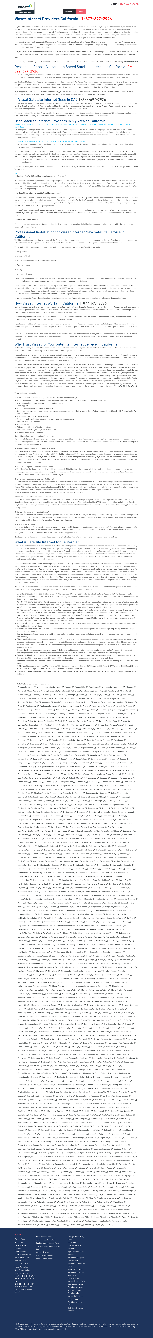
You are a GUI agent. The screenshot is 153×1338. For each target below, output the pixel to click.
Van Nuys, (81, 1194)
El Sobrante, (76, 838)
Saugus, (41, 1126)
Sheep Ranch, (96, 1134)
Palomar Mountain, (122, 1031)
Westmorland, (114, 1213)
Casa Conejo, (56, 774)
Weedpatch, (24, 1209)
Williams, (79, 1217)
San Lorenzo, (79, 1107)
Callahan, (122, 751)
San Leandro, (65, 1107)
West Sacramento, (50, 1213)
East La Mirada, (25, 827)
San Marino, (37, 1111)
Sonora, (93, 1145)
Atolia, (33, 713)
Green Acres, (24, 872)
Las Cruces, (24, 941)
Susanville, (112, 1164)
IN (27, 1276)
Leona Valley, (127, 941)
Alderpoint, (76, 691)
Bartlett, (81, 721)
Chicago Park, (66, 785)
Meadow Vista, (25, 975)
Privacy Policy (20, 1239)
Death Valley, (94, 808)
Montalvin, (83, 986)
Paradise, (116, 1035)
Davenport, (46, 808)
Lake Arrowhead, (107, 925)
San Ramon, (36, 1115)
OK (21, 1287)
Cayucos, (105, 778)
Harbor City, (125, 880)
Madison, (72, 960)
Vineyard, (83, 1198)
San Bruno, (23, 1100)
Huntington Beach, (37, 895)
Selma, (108, 1130)
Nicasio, (38, 1009)
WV (16, 1292)
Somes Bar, (71, 1145)
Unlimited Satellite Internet (46, 1240)
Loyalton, (71, 956)
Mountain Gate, (42, 997)
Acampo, (22, 687)
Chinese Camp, (99, 785)
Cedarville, (82, 782)
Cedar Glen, (129, 778)
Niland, (59, 1009)
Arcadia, (77, 706)
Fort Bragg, (86, 854)
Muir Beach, (55, 1001)
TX (115, 386)
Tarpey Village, (108, 1168)
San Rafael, (23, 1115)
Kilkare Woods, (83, 907)
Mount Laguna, (100, 994)
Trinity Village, (35, 1183)
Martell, (88, 967)
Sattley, (32, 1126)
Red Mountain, (49, 1077)
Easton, (36, 835)
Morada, (50, 990)
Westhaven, (66, 1213)
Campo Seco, (24, 763)
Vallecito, (35, 1190)
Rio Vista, (127, 1081)
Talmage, (83, 1168)
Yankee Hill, (91, 1221)
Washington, (50, 1206)
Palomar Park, (25, 1035)
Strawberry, (37, 1160)
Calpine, (45, 755)
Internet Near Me (42, 1252)
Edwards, (97, 835)
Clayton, (100, 789)
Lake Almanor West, (88, 925)
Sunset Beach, (98, 1164)
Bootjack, (104, 736)
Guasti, (60, 876)
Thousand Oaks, (49, 1175)
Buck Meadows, (78, 744)
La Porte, (46, 918)
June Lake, (32, 907)
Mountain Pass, (91, 997)
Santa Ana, (95, 1115)
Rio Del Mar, (104, 1081)
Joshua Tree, (127, 903)
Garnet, (98, 861)
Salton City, (103, 1092)
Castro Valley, (48, 778)
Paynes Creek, (100, 1043)
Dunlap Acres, (99, 819)
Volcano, (22, 1202)
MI (24, 1279)
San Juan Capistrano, (27, 1107)
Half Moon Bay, (25, 880)
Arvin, (94, 710)
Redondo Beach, (76, 1077)
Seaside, (71, 1130)
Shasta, (57, 1134)
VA (121, 386)
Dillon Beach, (56, 816)
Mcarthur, (66, 971)
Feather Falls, (36, 850)
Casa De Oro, (70, 774)
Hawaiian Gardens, (99, 884)
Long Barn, (116, 948)
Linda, (64, 944)
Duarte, (50, 819)
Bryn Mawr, (64, 744)
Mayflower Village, (26, 971)
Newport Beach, (130, 1005)
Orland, (88, 1024)
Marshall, (78, 967)
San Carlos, (36, 1100)
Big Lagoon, (118, 729)
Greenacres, (71, 872)
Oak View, (45, 1016)
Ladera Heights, (35, 922)
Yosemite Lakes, (119, 1221)
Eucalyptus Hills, (100, 842)
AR (18, 1273)
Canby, (51, 763)
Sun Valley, (48, 1164)
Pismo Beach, (79, 1050)
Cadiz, (76, 748)
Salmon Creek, (89, 1092)
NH (24, 1284)
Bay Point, (114, 721)
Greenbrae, (84, 872)
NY (16, 1287)
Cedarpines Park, (68, 782)
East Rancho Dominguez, (59, 831)
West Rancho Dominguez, (29, 1213)
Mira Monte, (36, 982)
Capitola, (63, 766)
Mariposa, (52, 967)
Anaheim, (23, 702)
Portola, (45, 1062)
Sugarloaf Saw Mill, (106, 1160)
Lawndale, (81, 941)
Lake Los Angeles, (97, 929)
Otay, (121, 1024)
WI (31, 1289)
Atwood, (52, 713)
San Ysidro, (62, 1115)
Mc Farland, (54, 971)
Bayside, (125, 721)
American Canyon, (110, 698)
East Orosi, (86, 827)
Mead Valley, (103, 971)
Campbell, (113, 759)
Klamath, (46, 910)
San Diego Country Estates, (82, 1100)
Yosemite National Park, (28, 1225)
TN (16, 1289)
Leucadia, (23, 944)
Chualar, (22, 789)
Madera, (46, 960)
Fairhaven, (43, 846)
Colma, (124, 793)
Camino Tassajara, (51, 759)
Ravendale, (23, 1077)
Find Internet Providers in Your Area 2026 (76, 1263)
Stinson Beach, (119, 1156)
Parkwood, (84, 1039)
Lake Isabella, (81, 929)
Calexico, (131, 748)
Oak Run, (34, 1016)
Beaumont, (91, 725)
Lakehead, (95, 933)
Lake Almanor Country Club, (42, 925)
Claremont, (68, 789)
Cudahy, (50, 804)
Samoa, (22, 1096)
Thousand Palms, (66, 1175)
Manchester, (24, 963)
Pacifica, (65, 1028)
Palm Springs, (45, 1031)
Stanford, (62, 1156)
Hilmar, (65, 891)
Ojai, (43, 1020)
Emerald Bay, (120, 838)
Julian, (22, 907)
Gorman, (117, 865)
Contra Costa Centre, (59, 797)
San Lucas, (92, 1107)
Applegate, (45, 706)
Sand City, (74, 1115)
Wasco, (38, 1206)
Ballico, (32, 721)
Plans (81, 11)
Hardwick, (23, 884)
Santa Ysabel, (95, 1122)
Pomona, (73, 1058)
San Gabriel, (39, 1103)
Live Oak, (129, 944)
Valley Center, (72, 1190)
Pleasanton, (92, 1054)
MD (19, 1279)
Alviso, (74, 698)
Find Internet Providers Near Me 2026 (75, 1302)
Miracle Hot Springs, (52, 982)
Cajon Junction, (88, 748)
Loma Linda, (69, 948)
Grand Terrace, (40, 869)
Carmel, (124, 766)
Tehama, (67, 1172)
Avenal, (122, 713)
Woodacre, (37, 1221)
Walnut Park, (119, 1202)
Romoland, (23, 1088)
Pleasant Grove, (63, 1054)
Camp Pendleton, (99, 759)
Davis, (57, 808)
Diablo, (116, 812)
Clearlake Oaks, (25, 793)
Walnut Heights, (104, 1202)
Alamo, (22, 691)
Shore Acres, (24, 1137)
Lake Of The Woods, (45, 933)
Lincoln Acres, (36, 944)
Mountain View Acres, (27, 1001)
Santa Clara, (24, 1119)
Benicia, (129, 725)
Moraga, (60, 990)
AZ (16, 389)
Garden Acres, (124, 857)
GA (129, 386)
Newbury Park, (79, 1005)
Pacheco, (23, 1028)
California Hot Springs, (54, 751)
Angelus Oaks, (76, 702)
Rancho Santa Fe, (63, 1073)
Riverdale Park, (49, 1084)
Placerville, (105, 1050)
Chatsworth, (24, 785)
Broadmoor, (120, 740)
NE (21, 1284)
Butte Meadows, (52, 748)
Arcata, (87, 706)
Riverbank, (23, 1084)
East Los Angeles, (42, 827)
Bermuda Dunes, (37, 729)
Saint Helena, (55, 1092)
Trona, (47, 1183)
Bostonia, (126, 736)
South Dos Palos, (106, 1145)
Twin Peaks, (37, 1187)
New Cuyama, (53, 1005)
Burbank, (132, 744)
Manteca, (64, 963)
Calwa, (55, 755)
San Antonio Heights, (65, 1096)
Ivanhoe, (101, 899)
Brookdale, (23, 744)
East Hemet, (97, 823)
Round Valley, (120, 1088)
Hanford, (81, 880)
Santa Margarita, (82, 1119)
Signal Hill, (106, 1137)
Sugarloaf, (67, 1160)
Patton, (48, 1043)
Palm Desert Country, (27, 1031)
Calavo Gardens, (117, 748)
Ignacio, (88, 895)
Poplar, (121, 1058)
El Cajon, (107, 835)
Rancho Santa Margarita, (83, 1073)
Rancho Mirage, (80, 1069)
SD (31, 1287)
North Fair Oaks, (119, 1009)
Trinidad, (22, 1183)
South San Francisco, (103, 1149)
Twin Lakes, (24, 1187)
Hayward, (23, 888)
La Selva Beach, (107, 918)
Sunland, (59, 1164)
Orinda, (79, 1024)
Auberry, (63, 713)
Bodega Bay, (46, 736)
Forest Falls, (24, 854)
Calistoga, (110, 751)
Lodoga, (48, 948)
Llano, (39, 948)
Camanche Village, (68, 755)
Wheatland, (128, 1213)
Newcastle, (93, 1005)
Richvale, (79, 1081)
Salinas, (77, 1092)
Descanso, (82, 812)
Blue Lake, (129, 732)
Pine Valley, (54, 1050)
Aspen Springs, (117, 710)
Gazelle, (129, 861)
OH (18, 1287)
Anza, (21, 706)
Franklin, (125, 854)
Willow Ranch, (92, 1217)
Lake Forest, (52, 929)
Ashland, (104, 710)
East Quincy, (41, 831)
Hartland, (46, 884)
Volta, (32, 1202)
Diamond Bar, (24, 816)
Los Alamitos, (24, 952)
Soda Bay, (108, 1141)
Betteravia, (66, 729)
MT (16, 1281)
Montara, (106, 986)
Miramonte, (69, 982)
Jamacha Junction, (47, 903)
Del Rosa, (38, 812)
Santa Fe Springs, (66, 1119)
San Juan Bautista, (122, 1103)
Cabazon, (67, 748)
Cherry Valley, (38, 785)
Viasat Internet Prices (23, 1254)
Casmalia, (99, 774)
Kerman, (54, 907)
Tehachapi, (56, 1172)
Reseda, (59, 1081)
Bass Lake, (92, 721)
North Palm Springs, (44, 1013)
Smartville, (82, 1141)
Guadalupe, (39, 876)
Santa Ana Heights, (111, 1115)
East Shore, (116, 831)
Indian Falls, (127, 895)
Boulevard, (23, 740)
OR (23, 1287)
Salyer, (132, 1092)
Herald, (69, 888)
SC (29, 1287)
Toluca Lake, (92, 1175)
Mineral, (125, 978)
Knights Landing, (87, 910)
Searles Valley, (58, 1130)
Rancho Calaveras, (26, 1069)
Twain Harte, (108, 1183)
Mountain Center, (26, 997)
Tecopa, (45, 1172)
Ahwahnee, (119, 687)
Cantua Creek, (85, 763)
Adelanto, (42, 687)
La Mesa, (121, 914)
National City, (110, 1001)
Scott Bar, (98, 1126)
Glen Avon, (33, 865)
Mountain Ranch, (108, 997)
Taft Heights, (24, 1168)
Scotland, (87, 1126)
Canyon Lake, (127, 763)
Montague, (71, 986)
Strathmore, (24, 1160)
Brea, (98, 740)
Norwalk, (76, 1013)
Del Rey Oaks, (25, 812)
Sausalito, (52, 1126)
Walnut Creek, (74, 1202)
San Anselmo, (48, 1096)
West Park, (106, 1209)
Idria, (79, 895)
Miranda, (80, 982)
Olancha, (52, 1020)
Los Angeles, (79, 952)
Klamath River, (59, 910)
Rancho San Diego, (45, 1073)
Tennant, (90, 1172)
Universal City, (60, 1187)
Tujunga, (57, 1183)
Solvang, (59, 1145)
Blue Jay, (118, 732)
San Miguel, (75, 1111)
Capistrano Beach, (48, 766)
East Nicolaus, (58, 827)
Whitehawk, (37, 1217)
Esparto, (78, 842)
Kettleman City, (67, 907)
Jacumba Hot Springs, (27, 903)
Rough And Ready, (87, 1088)
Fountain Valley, (111, 854)
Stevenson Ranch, (86, 1156)
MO (30, 1279)
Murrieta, (67, 1001)
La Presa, (57, 918)
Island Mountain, (87, 899)
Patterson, (37, 1043)
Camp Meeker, (68, 759)
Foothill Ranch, (130, 850)
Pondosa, (97, 1058)
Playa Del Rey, (48, 1054)
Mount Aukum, (54, 994)
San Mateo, (62, 1111)
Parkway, (73, 1039)
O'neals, (107, 1013)
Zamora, (89, 1225)
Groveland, (122, 872)
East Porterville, (25, 831)
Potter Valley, (85, 1062)
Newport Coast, (25, 1009)
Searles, (45, 1130)
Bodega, (34, 736)
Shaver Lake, (82, 1134)
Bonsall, (93, 736)
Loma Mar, (82, 948)
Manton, (74, 963)
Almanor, (37, 694)
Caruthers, (43, 774)
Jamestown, (63, 903)
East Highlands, (111, 823)
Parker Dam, (37, 1039)
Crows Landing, (37, 804)
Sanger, (85, 1115)
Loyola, (81, 956)
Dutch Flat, (37, 823)
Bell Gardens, (105, 725)
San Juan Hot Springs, (47, 1107)
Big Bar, (77, 729)
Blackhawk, (60, 732)
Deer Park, (107, 808)
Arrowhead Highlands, (45, 710)
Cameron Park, (25, 759)
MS (33, 1279)
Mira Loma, (23, 982)
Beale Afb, (34, 725)
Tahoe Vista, (50, 1168)
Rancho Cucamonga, (62, 1069)
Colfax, (115, 793)
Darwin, (35, 808)
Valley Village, (42, 1194)
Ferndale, (49, 850)
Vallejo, (45, 1190)
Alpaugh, (73, 694)
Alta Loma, (116, 694)
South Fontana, (123, 1145)
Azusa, (53, 717)
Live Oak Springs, (26, 948)
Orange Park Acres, (51, 1024)
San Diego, (63, 1100)
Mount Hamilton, (84, 994)
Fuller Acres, (72, 857)
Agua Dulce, (95, 687)
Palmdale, (58, 1031)
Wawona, (111, 1206)
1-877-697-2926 (128, 4)
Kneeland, (72, 910)
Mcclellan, (78, 971)
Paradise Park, (129, 1035)
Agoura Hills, (81, 687)
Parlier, (95, 1039)
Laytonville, (102, 941)
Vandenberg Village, (97, 1194)
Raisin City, (95, 1066)
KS (29, 1276)
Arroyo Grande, (63, 710)
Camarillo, (83, 755)
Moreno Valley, (73, 990)
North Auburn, (87, 1009)
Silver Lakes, (119, 1137)
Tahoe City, (37, 1168)
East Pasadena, (115, 827)
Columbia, (33, 797)
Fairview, (67, 846)
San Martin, (50, 1111)
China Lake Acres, (82, 785)
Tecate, (35, 1172)
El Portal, (64, 838)
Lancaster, (103, 937)
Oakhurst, (67, 1016)
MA (16, 1279)
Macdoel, (130, 956)
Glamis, (22, 865)
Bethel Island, (52, 729)
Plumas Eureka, (107, 1054)
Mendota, (75, 975)
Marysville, (111, 967)
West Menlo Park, (92, 1209)
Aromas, (130, 706)
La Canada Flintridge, (27, 914)
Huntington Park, (55, 895)
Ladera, (22, 922)
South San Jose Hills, (27, 1153)
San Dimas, (101, 1100)
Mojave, (22, 986)
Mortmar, (128, 990)
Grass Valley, (108, 869)
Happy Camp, (93, 880)
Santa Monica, (111, 1119)
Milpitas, (115, 978)
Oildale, (35, 1020)
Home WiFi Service (75, 1269)
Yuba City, (54, 1225)
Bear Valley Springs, (75, 725)
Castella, (22, 778)
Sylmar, (123, 1164)
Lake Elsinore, (38, 929)
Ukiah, (48, 1187)
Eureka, (113, 842)
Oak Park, (23, 1016)
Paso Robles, (24, 1043)
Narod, (98, 1001)
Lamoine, (71, 937)
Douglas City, (24, 819)
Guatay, (69, 876)
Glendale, (45, 865)
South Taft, (43, 1153)
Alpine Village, (95, 694)
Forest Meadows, (40, 854)
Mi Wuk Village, (54, 978)
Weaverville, (123, 1206)
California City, (36, 751)
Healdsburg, (35, 888)
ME (22, 1279)
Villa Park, (64, 1198)
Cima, (44, 789)
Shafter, (36, 1134)
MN (27, 1279)
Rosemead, (72, 1088)
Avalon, (112, 713)
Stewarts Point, (103, 1156)
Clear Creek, (112, 789)
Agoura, (69, 687)
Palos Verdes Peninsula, (64, 1035)
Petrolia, (75, 1047)
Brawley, (81, 740)
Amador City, (85, 698)
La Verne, (121, 918)
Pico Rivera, (112, 1047)
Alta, (107, 694)
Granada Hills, (25, 869)
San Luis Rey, (122, 1107)
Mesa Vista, (23, 978)
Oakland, (78, 1016)
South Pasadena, (85, 1149)
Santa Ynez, (82, 1122)
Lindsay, (73, 944)
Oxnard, (129, 1024)
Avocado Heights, (39, 717)
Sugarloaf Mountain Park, (85, 1160)
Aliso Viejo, (101, 691)
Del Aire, (119, 808)
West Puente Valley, (122, 1209)
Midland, (67, 978)
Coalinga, (80, 793)
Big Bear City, (88, 729)
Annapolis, (109, 702)
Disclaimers (19, 1242)
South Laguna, (38, 1149)
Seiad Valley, (97, 1130)
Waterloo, (75, 1206)
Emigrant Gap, (44, 842)
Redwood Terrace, (122, 1077)
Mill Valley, (92, 978)
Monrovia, (46, 986)
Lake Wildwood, (81, 933)
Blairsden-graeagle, (88, 732)
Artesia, (76, 710)
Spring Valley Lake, (89, 1153)
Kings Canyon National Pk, (117, 907)
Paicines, (87, 1028)
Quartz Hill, (36, 1066)
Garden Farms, (25, 861)
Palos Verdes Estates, (42, 1035)
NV (32, 1284)
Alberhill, (55, 691)
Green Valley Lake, (55, 872)
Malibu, (102, 960)
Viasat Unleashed (21, 1267)
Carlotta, (102, 766)
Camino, (37, 759)
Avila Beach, (24, 717)
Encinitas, (57, 842)
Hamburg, (38, 880)
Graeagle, (128, 865)
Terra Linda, (115, 1172)
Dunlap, (86, 819)
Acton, (32, 687)
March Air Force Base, (90, 963)
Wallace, (51, 1202)
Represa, (39, 1081)
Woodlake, (50, 1221)
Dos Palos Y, (121, 816)
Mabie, (120, 956)
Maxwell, (132, 967)
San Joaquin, (95, 1103)
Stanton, (72, 1156)
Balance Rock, (107, 717)
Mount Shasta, (115, 994)
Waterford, (63, 1206)
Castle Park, (35, 778)
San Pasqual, (100, 1111)
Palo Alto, (70, 1031)
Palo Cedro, (94, 1031)
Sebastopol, (83, 1130)
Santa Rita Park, (25, 1122)
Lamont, (82, 937)
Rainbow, (74, 1066)
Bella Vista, (118, 725)
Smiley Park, (95, 1141)
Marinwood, (40, 967)
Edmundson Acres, (73, 835)
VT (26, 1289)
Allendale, (125, 691)
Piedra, (123, 1047)
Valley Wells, (56, 1194)
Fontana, (101, 850)
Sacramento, (42, 1092)
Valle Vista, (23, 1190)
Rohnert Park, (94, 1084)
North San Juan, (62, 1013)
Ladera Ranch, (51, 922)
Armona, (110, 706)
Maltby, (112, 960)
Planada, (128, 1050)
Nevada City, (24, 1005)
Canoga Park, (62, 763)
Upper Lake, (84, 1187)
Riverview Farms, (66, 1084)
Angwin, (98, 702)
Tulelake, (77, 1183)
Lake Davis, (24, 929)
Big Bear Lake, (104, 729)
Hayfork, (126, 884)
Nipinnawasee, (72, 1009)
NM (29, 1284)
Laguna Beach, (78, 922)
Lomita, (105, 948)
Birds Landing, (33, 732)
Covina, (86, 801)
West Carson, (62, 1209)
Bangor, (42, 721)
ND (18, 1284)
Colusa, (44, 797)
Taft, (132, 1164)
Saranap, (117, 1122)
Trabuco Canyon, (60, 1179)
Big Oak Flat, (131, 729)
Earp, (71, 823)
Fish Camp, (89, 850)
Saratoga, (129, 1122)
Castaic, (129, 774)
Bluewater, (23, 736)
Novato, (86, 1013)
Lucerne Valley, (107, 956)
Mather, (122, 967)
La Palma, (35, 918)
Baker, (82, 717)
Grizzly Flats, (108, 872)
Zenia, (109, 1225)
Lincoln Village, (51, 944)
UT (21, 1289)
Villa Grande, (51, 1198)
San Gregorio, (68, 1103)
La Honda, (100, 914)
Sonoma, (83, 1145)
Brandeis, (57, 740)
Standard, (40, 1156)
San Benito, (109, 1096)
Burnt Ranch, (37, 748)
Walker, (41, 1202)
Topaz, (22, 1179)
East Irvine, (126, 823)
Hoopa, (127, 891)
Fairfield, (32, 846)
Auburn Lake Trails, (88, 713)
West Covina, (76, 1209)
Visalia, (101, 1198)
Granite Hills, (81, 869)
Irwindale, (61, 899)
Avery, (131, 713)
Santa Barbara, (128, 1115)
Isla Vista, (73, 899)
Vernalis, (122, 1194)
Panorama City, (83, 1035)
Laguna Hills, (92, 922)
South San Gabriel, (122, 1149)
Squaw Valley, (106, 1153)
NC (16, 1284)
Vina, (74, 1198)
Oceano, (130, 1016)
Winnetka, (116, 1217)
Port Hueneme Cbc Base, (29, 1062)
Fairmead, (55, 846)
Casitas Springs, (85, 774)
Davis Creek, (68, 808)
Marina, (128, 963)
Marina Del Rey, (25, 967)
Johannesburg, (98, 903)
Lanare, (92, 937)
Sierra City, (52, 1137)
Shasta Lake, (68, 1134)
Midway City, (79, 978)
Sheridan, (109, 1134)
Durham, (123, 819)
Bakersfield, (93, 717)
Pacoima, (76, 1028)
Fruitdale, (60, 857)
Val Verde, (108, 1187)
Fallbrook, (94, 846)
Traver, (114, 1179)
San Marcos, (24, 1111)
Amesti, (124, 698)
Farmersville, (107, 846)
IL (126, 386)
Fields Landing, (63, 850)
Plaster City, (24, 1054)
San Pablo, (87, 1111)
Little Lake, (103, 944)
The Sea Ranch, (129, 1172)
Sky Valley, (48, 1141)
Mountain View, (124, 997)
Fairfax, (22, 846)
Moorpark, (39, 990)
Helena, (47, 888)
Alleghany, (113, 691)
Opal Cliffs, (125, 1020)
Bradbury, (35, 740)
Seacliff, (22, 1130)
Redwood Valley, (26, 1081)
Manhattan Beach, (39, 963)
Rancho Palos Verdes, (115, 1069)
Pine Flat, (23, 1050)
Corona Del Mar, (98, 797)
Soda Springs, (121, 1141)
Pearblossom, (115, 1043)
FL (124, 386)
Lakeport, (124, 933)
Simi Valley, (24, 1141)
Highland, (42, 891)
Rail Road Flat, (62, 1066)
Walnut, (61, 1202)
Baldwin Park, (121, 717)
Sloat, (58, 1141)
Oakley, (88, 1016)
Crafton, (112, 801)
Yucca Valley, (77, 1225)
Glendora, (57, 865)
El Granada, (39, 838)
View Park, (38, 1198)
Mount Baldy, (68, 994)
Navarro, (122, 1001)
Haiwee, (120, 876)
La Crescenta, (45, 914)
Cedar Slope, (52, 782)
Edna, (87, 835)
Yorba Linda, (104, 1221)
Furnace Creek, (87, 857)
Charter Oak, (130, 782)
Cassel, (119, 774)
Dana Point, (94, 804)
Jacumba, (133, 899)
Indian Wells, (24, 899)
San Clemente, (50, 1100)
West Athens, (47, 1209)
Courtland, (75, 801)
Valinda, (129, 1187)
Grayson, (131, 869)
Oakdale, (56, 1016)
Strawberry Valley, (52, 1160)
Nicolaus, (49, 1009)
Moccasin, (108, 982)
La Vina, (131, 918)
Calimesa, (87, 751)
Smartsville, (70, 1141)
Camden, (121, 755)
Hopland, (23, 895)
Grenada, (96, 872)
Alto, (43, 698)
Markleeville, (65, 967)
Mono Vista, (34, 986)
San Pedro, (113, 1111)
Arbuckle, (66, 706)
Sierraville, (93, 1137)
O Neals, (96, 1013)
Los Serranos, (24, 956)
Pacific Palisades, (52, 1028)
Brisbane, (108, 740)
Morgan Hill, (87, 990)
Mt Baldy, (43, 1001)
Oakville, (98, 1016)
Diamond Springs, (40, 816)
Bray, (90, 740)
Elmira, (99, 838)
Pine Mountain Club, (38, 1050)
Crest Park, (23, 804)
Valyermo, (69, 1194)
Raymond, (36, 1077)
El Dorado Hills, (25, 838)
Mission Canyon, (94, 982)
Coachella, (68, 793)
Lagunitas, (23, 925)
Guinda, (79, 876)
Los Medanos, (118, 952)
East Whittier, (24, 835)
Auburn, (73, 713)
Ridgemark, (91, 1081)
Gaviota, (118, 861)
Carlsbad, (114, 766)
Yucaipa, (65, 1225)
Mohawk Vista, (122, 982)
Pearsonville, (129, 1043)
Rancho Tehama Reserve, (106, 1073)
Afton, (60, 687)
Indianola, (37, 899)
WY (19, 1292)
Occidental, (119, 1016)
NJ (27, 1284)
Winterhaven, (24, 1221)
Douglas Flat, (38, 819)
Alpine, (83, 694)
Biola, (21, 732)
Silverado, (132, 1137)
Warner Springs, (25, 1206)
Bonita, (84, 736)
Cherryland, (52, 785)
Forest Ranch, (55, 854)
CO (135, 386)
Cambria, (95, 755)
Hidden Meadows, (122, 888)
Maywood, (41, 971)
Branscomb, (69, 740)
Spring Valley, (72, 1153)
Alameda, (131, 687)
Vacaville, (96, 1187)
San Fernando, (115, 1100)
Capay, (35, 766)
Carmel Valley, (25, 770)
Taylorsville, (24, 1172)
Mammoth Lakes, (125, 960)
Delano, (48, 812)
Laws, (91, 941)
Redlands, (62, 1077)
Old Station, (64, 1020)
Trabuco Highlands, (78, 1179)
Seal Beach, (34, 1130)
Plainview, (117, 1050)
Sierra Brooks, (39, 1137)
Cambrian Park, (108, 755)
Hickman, (108, 888)
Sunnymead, (71, 1164)
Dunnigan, (112, 819)
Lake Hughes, (66, 929)
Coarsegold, (92, 793)
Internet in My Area (75, 1296)
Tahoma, (61, 1168)
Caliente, (23, 751)
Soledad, (37, 1145)
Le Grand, (114, 941)
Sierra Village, (80, 1137)
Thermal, (23, 1175)
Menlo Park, (87, 975)
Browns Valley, (50, 744)
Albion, (66, 691)
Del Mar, (129, 808)
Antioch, (132, 702)
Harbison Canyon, (109, 880)
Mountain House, (59, 997)
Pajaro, (97, 1028)
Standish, (51, 1156)
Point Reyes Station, (58, 1058)
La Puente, (69, 918)
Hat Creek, (67, 884)
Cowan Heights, (99, 801)
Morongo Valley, (102, 990)
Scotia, (77, 1126)
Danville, (106, 804)
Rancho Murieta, (96, 1069)
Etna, (87, 842)
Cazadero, (116, 778)
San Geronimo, (53, 1103)
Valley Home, (99, 1190)
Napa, (89, 1001)
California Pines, (73, 751)
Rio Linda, (116, 1081)
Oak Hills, (129, 1013)
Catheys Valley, (91, 778)
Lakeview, (47, 937)
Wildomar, (67, 1217)
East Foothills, (83, 823)
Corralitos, (124, 797)
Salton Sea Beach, (118, 1092)
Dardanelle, (24, 808)
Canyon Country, (111, 763)
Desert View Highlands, (99, 812)
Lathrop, (61, 941)
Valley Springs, (129, 1190)
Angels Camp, (61, 702)
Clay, (92, 789)
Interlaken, (49, 899)
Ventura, (111, 1194)
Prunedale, (23, 1066)
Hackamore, (109, 876)
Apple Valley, (32, 706)
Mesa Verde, (126, 975)
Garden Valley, (55, 861)
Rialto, (69, 1081)
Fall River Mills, (80, 846)
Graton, (120, 869)
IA (20, 1276)
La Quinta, (81, 918)
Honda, (118, 891)
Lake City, (121, 925)
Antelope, (122, 702)
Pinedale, (67, 1050)
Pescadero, (52, 1047)
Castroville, (62, 778)
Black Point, (47, 732)
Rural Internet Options (76, 1257)
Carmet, (78, 770)
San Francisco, (130, 1100)
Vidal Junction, (25, 1198)
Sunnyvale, (84, 1164)
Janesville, (84, 903)
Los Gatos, (104, 952)
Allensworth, (24, 694)
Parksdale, (61, 1039)
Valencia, (119, 1187)
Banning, (52, 721)
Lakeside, (36, 937)
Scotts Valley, (111, 1126)
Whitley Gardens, (53, 1217)
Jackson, (122, 899)
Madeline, (35, 960)
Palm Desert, (127, 1028)
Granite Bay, (68, 869)
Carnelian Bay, (104, 770)
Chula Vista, (34, 789)
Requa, (50, 1081)
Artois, (86, 710)
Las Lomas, (49, 941)
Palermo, (115, 1028)
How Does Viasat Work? (45, 1255)
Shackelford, (24, 1134)
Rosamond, (36, 1088)
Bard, (61, 721)
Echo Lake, (58, 835)
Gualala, (50, 876)
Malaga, (92, 960)
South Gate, (24, 1149)
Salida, (67, 1092)
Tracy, (91, 1179)
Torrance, (46, 1179)
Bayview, (22, 725)
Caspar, (110, 774)
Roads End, (81, 1084)
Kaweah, (44, 907)
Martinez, (99, 967)
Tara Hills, (94, 1168)
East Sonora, (129, 831)
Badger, (62, 717)
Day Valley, (81, 808)
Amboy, (97, 698)
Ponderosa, (85, 1058)
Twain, (97, 1183)
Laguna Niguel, (108, 922)
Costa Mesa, (39, 801)
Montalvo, (95, 986)
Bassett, (103, 721)
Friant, (50, 857)
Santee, (107, 1122)
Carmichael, (90, 770)
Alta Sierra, (128, 694)
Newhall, (105, 1005)
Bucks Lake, (94, 744)
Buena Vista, (120, 744)
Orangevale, (67, 1024)
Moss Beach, (24, 994)
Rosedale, (48, 1088)
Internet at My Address (45, 1258)
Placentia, (92, 1050)
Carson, (22, 774)
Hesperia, (96, 888)
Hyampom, (69, 895)
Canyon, (97, 763)
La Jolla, (111, 914)
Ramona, (106, 1066)
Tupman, (87, 1183)
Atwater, (42, 713)
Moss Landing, (39, 994)
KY (32, 1276)
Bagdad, (72, 717)
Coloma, (22, 797)
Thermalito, (34, 1175)
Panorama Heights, (101, 1035)
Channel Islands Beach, (112, 782)
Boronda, (115, 736)
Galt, (99, 857)
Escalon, (68, 842)
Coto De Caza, (62, 801)
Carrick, (129, 770)
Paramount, (24, 1039)
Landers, (114, 937)
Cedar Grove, (24, 782)
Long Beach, (129, 948)
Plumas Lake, (122, 1054)
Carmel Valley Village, (43, 770)
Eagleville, (50, 823)
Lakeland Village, (110, 933)
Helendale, (58, 888)
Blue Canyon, (105, 732)
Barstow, (71, 721)
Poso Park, (72, 1062)
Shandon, (47, 1134)
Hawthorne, (115, 884)
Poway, (97, 1062)
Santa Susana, (53, 1122)
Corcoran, (75, 797)
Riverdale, (35, 1084)
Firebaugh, (77, 850)
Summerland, (34, 1164)
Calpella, (35, 755)
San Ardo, (81, 1096)
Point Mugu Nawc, (39, 1058)
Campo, (124, 759)
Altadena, (23, 698)
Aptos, (56, 706)
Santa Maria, (97, 1119)
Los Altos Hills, (64, 952)
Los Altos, (51, 952)
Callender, (23, 755)
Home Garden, (77, 891)
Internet (69, 11)
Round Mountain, (105, 1088)
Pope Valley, (109, 1058)
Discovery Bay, (81, 816)
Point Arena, (24, 1058)
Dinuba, (68, 816)
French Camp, (38, 857)
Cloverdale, (56, 793)
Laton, (71, 941)
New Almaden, (38, 1005)
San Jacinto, (82, 1103)
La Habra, (70, 914)
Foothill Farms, (114, 850)
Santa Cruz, (51, 1119)
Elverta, (108, 838)
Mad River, (23, 960)
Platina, (35, 1054)
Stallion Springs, (25, 1156)
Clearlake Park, (41, 793)
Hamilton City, (69, 880)
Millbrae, (104, 978)
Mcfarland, (90, 971)
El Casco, (118, 835)
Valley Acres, (57, 1190)
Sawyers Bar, (65, 1126)
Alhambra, (89, 691)
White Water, (24, 1217)
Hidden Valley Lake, (27, 891)
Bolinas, (58, 736)
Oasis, (108, 1016)
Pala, (106, 1028)
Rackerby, (48, 1066)
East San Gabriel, (101, 831)
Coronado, (112, 797)
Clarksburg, (81, 789)
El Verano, (88, 838)
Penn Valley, (39, 1047)
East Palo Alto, (100, 827)
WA (132, 386)
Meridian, (100, 975)
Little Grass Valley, (88, 944)
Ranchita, (117, 1066)
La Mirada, (23, 918)
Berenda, (23, 729)
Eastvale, (46, 835)
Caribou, (92, 766)
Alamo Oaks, (33, 691)
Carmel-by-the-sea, (63, 770)
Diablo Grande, (128, 812)
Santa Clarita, (37, 1119)
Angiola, (88, 702)
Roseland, (60, 1088)
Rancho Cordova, (44, 1069)
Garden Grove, (40, 861)
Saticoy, (22, 1126)
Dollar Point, (95, 816)
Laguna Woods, (123, 922)
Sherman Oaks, (123, 1134)
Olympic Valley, (88, 1020)
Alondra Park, (60, 694)
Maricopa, (106, 963)
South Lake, (52, 1149)
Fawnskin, (23, 850)
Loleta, (58, 948)
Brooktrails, (36, 744)
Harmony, (35, 884)
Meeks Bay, (48, 975)
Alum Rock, (63, 698)
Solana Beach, (25, 1145)
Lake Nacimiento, (115, 929)
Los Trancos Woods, (42, 956)
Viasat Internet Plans (44, 1236)
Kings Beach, (97, 907)
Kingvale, (23, 910)
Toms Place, (117, 1175)
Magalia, (82, 960)
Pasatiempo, (119, 1039)
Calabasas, (102, 748)
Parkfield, (49, 1039)
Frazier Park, (24, 857)
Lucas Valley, (92, 956)
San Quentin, (126, 1111)
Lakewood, (59, 937)
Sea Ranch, (124, 1126)
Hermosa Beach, (82, 888)
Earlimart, (62, 823)
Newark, (66, 1005)
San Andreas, (33, 1096)
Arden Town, (98, 706)
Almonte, (48, 694)
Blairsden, (72, 732)
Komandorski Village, (106, 910)
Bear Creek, (46, 725)
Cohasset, (105, 793)
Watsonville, (87, 1206)
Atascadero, (132, 710)
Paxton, (87, 1043)
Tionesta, (80, 1175)
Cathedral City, (76, 778)
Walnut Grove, (89, 1202)
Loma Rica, (94, 948)
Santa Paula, (125, 1119)
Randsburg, (124, 1073)
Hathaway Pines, (82, 884)
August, (102, 713)
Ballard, (22, 721)
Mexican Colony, (38, 978)
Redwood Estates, (104, 1077)
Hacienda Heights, (93, 876)
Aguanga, (107, 687)
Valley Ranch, (114, 1190)
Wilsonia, (105, 1217)
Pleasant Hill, (78, 1054)
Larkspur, (126, 937)
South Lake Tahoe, (67, 1149)
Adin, (52, 687)
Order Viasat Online (22, 1270)
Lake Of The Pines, (26, 933)
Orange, (22, 1024)
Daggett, (71, 804)
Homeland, (107, 891)
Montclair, (117, 986)
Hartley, (56, 884)
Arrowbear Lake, (26, 710)
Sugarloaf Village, (124, 1160)
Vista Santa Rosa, (123, 1198)
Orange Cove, (34, 1024)
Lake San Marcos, (64, 933)
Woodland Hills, (76, 1221)
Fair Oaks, (124, 842)
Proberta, (129, 1062)
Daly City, (82, 804)
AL (16, 1273)
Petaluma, (64, 1047)
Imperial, (99, 895)
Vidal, (131, 1194)
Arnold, (120, 706)
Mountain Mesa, (75, 997)
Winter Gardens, (130, 1217)
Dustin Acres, (24, 823)
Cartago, (32, 774)
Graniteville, (95, 869)
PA (18, 389)
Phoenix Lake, (98, 1047)
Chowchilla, (125, 785)
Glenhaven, (69, 865)
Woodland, (62, 1221)
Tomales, (105, 1175)
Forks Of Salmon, (71, 854)
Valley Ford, (86, 1190)
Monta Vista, (58, 986)
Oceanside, (23, 1020)
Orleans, (98, 1024)
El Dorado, (129, 835)
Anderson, (47, 702)
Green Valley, (38, 872)
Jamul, (74, 903)
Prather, (107, 1062)
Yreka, (44, 1225)
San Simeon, (49, 1115)
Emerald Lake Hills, (27, 842)
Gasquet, (108, 861)
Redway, (90, 1077)
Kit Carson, (34, 910)
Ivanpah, (111, 899)
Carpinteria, (118, 770)
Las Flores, (36, 941)
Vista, (110, 1198)
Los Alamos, (38, 952)
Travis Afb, (124, 1179)
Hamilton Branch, (53, 880)
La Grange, (58, 914)
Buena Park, (107, 744)
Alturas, (51, 698)
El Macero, (52, 838)
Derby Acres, (69, 812)
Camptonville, (38, 763)
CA (118, 386)
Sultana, (22, 1164)
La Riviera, (93, 918)
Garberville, (110, 857)
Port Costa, (132, 1058)
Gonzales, (90, 865)
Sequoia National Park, (123, 1130)
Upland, (72, 1187)
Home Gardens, (92, 891)
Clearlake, (125, 789)
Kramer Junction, (125, 910)
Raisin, (85, 1066)
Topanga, (129, 1175)
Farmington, (121, 846)
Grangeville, (54, 869)
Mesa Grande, (112, 975)
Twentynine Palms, (125, 1183)
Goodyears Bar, (104, 865)
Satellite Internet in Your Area (47, 1243)
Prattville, (118, 1062)
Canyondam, (24, 766)
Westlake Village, (81, 1213)
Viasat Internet (20, 1251)
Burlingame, (24, 748)
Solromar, (48, 1145)
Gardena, (68, 861)
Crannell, (123, 801)
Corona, (85, 797)
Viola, (92, 1198)
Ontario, (114, 1020)
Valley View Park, (26, 1194)
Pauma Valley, (75, 1043)
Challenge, (95, 782)
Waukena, (100, 1206)
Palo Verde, (106, 1031)
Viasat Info (72, 1242)
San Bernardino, (123, 1096)
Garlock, (88, 861)
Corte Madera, (25, 801)
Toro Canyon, (33, 1179)
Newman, (116, 1005)
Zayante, (99, 1225)
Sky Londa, (36, 1141)
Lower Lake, (58, 956)
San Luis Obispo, (107, 1107)
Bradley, (46, 740)
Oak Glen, (118, 1013)
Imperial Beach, (112, 895)
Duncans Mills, (73, 819)
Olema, (75, 1020)
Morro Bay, (116, 990)
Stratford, (132, 1156)
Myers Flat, (79, 1001)
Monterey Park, (25, 990)
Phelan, (86, 1047)
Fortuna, (98, 854)
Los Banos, (92, 952)
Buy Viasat (46, 47)
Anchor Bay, (35, 702)
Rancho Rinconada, (27, 1073)
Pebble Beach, (25, 1047)
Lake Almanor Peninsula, (67, 925)
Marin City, (117, 963)
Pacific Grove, (35, 1028)
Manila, (53, 963)
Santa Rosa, (39, 1122)
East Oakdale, (73, 827)
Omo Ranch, (103, 1020)
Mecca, (37, 975)
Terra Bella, (102, 1172)
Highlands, (54, 891)
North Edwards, (103, 1009)
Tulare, (67, 1183)
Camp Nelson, (83, 759)
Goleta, (80, 865)
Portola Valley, (58, 1062)
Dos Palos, (108, 816)
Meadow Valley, (118, 971)
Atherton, (23, 713)
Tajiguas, (72, 1168)
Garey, (78, 861)
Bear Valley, (59, 725)
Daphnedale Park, (120, 804)
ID (22, 1276)
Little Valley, (116, 944)
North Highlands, (26, 1013)
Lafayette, (64, 922)
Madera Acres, (59, 960)
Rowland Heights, (26, 1092)
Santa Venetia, (68, 1122)
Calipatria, (98, 751)
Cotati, (50, 801)
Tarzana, (121, 1168)
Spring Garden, (57, 1153)
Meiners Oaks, (62, 975)
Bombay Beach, (71, 736)
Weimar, (35, 1209)
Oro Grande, (110, 1024)
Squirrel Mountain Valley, (125, 1153)
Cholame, (112, 785)
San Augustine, (95, 1096)
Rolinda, (106, 1084)
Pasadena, (106, 1039)
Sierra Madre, (65, 1137)
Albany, (45, 691)
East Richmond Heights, (81, 831)
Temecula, (79, 1172)
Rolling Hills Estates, (122, 1084)
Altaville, (34, 698)
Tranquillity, (102, 1179)
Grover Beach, (25, 876)
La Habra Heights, (85, 914)
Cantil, (73, 763)
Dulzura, (60, 819)
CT (28, 1273)
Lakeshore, (24, 937)
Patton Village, (60, 1043)
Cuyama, (61, 804)
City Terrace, (55, 789)
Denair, (58, 812)
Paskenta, (131, 1039)
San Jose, (108, 1103)
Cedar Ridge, (38, 782)
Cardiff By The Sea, (78, 766)
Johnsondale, (113, 903)
